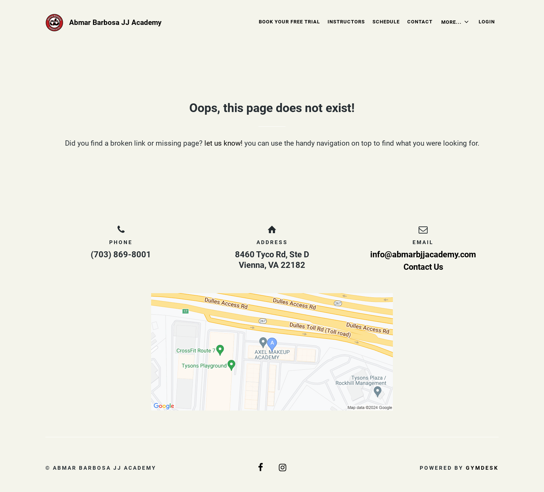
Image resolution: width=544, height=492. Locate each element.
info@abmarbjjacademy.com (423, 254)
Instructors (346, 22)
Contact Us (423, 267)
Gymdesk (482, 468)
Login (487, 22)
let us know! (223, 143)
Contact (420, 22)
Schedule (386, 22)
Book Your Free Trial (289, 22)
